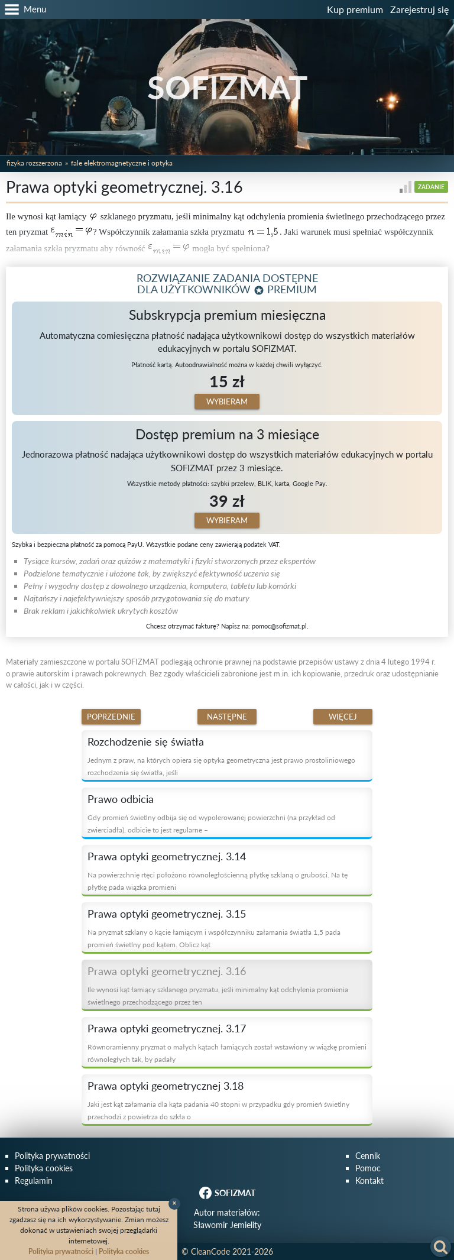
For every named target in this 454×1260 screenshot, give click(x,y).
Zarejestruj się (419, 9)
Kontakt (369, 1180)
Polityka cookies (44, 1168)
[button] (23, 9)
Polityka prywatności (52, 1156)
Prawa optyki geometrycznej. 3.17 (166, 1028)
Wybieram (227, 401)
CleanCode (210, 1251)
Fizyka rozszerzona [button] (34, 162)
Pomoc (368, 1168)
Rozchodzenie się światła (145, 741)
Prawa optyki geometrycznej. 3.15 (166, 913)
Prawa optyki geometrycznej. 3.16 (166, 970)
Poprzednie (111, 716)
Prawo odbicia (120, 798)
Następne (227, 716)
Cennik (367, 1156)
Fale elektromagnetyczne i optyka (122, 162)
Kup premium (355, 9)
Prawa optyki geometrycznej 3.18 (165, 1085)
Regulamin (34, 1180)
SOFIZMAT (227, 87)
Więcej (343, 716)
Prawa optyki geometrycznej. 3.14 (166, 856)
